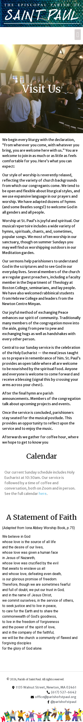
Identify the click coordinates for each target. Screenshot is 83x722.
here (42, 493)
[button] (78, 34)
